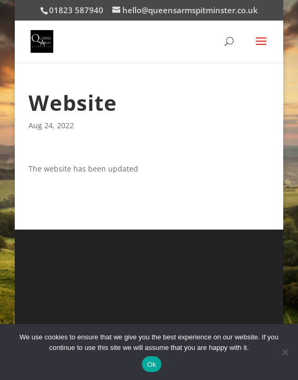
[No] (285, 352)
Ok (151, 364)
